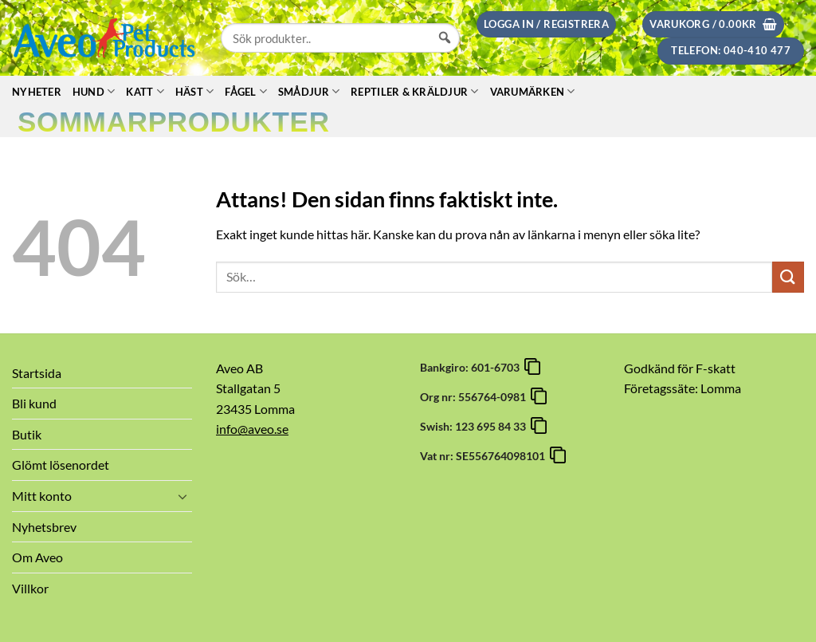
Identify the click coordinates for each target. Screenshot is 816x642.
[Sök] (445, 53)
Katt (144, 91)
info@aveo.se (252, 428)
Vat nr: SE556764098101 (485, 456)
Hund (94, 91)
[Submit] (788, 277)
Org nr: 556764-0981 (475, 397)
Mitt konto (42, 495)
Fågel (246, 91)
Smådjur (308, 91)
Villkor (30, 588)
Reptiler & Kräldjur (414, 91)
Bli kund (34, 403)
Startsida (36, 372)
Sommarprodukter (174, 122)
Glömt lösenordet (60, 464)
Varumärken (532, 91)
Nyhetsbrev (44, 526)
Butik (26, 434)
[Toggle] (182, 496)
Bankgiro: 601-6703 (472, 367)
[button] (546, 24)
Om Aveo (37, 557)
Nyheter (36, 91)
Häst (194, 91)
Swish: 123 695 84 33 (475, 426)
